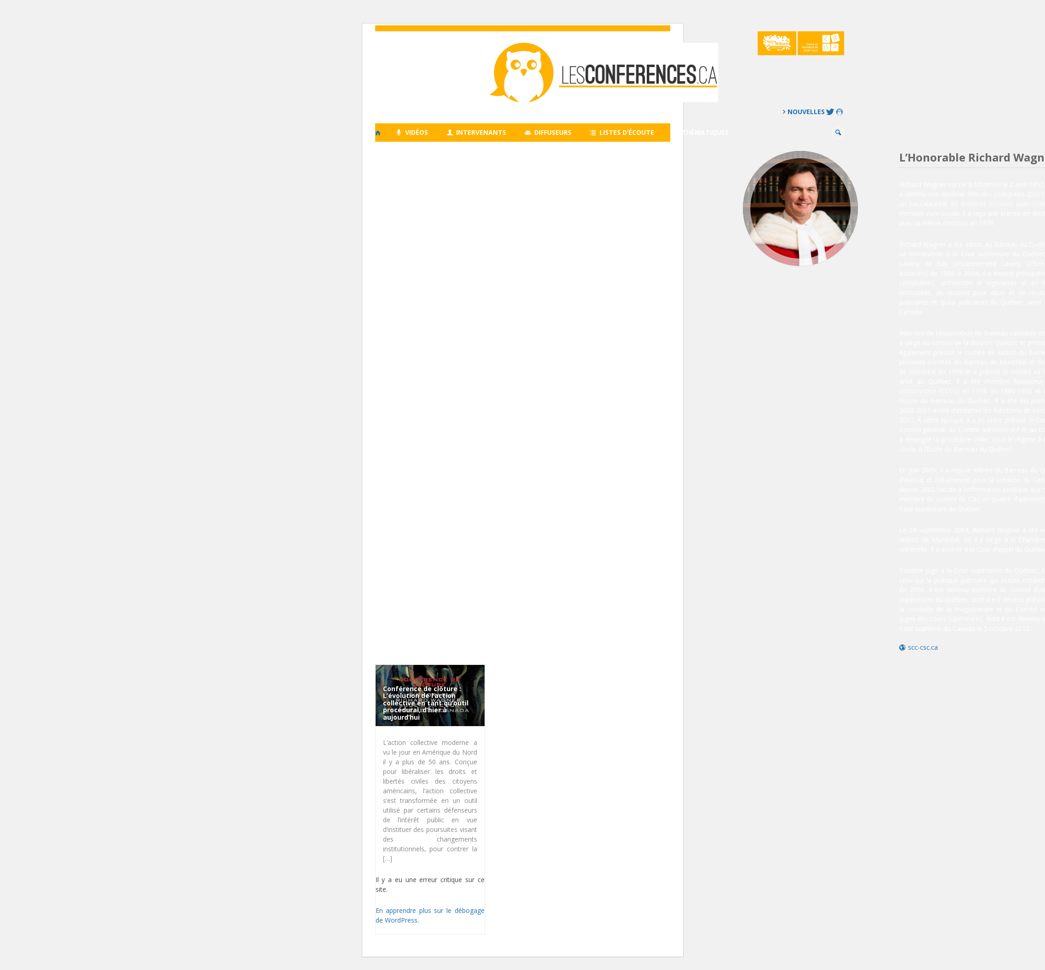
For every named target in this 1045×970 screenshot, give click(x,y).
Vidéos (412, 132)
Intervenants (476, 132)
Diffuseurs (548, 132)
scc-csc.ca (923, 647)
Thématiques (701, 132)
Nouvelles (806, 111)
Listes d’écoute (622, 132)
